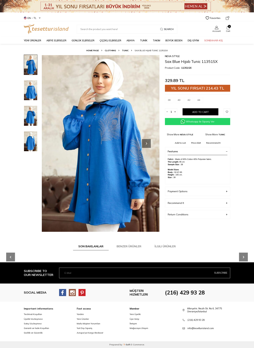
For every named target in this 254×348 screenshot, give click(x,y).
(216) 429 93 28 (185, 292)
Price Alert (196, 142)
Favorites (213, 18)
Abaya (130, 40)
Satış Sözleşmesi (33, 323)
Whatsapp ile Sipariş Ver (197, 121)
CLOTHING (110, 50)
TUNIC (125, 50)
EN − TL (32, 18)
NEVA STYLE (172, 56)
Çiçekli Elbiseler (110, 40)
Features (197, 151)
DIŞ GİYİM (193, 40)
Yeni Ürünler (83, 319)
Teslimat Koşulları (33, 314)
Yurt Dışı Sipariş (84, 328)
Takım (156, 40)
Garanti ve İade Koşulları (36, 328)
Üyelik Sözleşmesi (33, 319)
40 (180, 101)
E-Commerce (137, 344)
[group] (100, 143)
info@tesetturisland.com (201, 328)
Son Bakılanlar (90, 246)
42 (190, 101)
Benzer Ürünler (129, 246)
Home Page (92, 50)
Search (167, 29)
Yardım (80, 314)
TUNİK (143, 40)
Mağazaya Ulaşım (139, 328)
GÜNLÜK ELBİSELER (83, 40)
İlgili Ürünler (165, 246)
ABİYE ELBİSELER (56, 40)
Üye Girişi (134, 319)
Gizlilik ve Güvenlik (33, 332)
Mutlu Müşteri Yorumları (88, 323)
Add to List (180, 142)
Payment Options (197, 191)
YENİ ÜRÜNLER (32, 40)
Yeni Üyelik (135, 314)
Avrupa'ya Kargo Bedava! (90, 332)
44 (200, 101)
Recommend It (213, 142)
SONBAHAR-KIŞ (213, 40)
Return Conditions (197, 214)
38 (170, 101)
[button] (146, 143)
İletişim (133, 323)
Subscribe (220, 272)
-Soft (127, 344)
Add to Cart (200, 112)
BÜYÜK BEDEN (173, 40)
